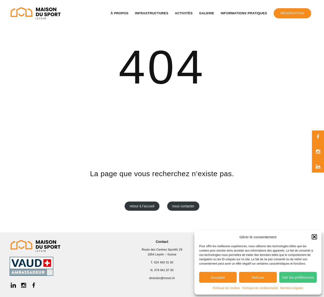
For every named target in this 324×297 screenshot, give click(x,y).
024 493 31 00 (163, 262)
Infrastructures (151, 13)
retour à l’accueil (142, 206)
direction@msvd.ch (162, 278)
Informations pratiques (244, 13)
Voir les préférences (298, 277)
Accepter (218, 277)
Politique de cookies (226, 288)
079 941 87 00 (164, 270)
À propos (119, 13)
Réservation (292, 13)
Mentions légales (291, 288)
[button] (314, 236)
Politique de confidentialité (260, 288)
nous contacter (183, 206)
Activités (184, 13)
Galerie (206, 13)
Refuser (258, 277)
